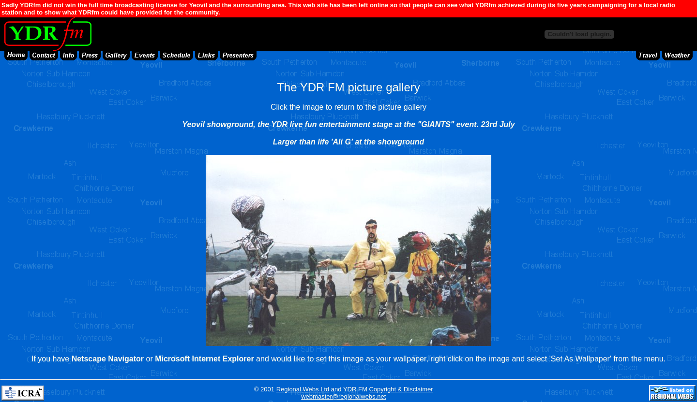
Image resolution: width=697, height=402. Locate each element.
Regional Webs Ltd (303, 389)
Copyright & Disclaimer (401, 389)
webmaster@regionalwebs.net (343, 396)
